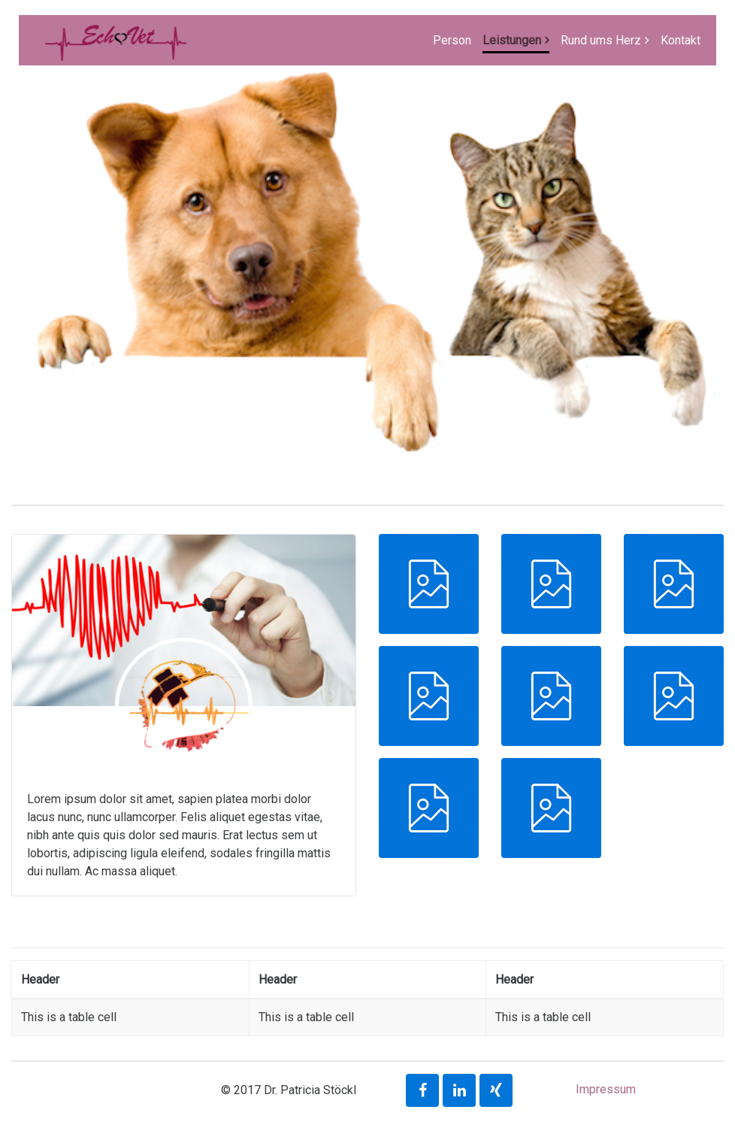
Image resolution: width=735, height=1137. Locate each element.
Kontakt (680, 40)
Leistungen (511, 40)
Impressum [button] (606, 1089)
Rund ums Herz (601, 40)
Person (452, 40)
